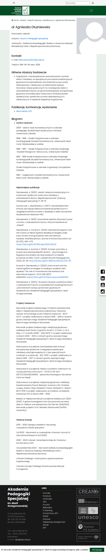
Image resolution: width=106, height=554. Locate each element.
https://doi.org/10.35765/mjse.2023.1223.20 (36, 244)
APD (45, 501)
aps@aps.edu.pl (22, 539)
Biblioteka (47, 507)
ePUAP (46, 525)
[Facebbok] (103, 271)
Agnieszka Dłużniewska (65, 20)
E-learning (47, 510)
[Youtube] (103, 285)
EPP (44, 527)
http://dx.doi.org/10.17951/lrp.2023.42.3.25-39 (50, 260)
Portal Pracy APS (50, 513)
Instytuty (47, 496)
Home (16, 20)
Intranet (46, 519)
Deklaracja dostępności (54, 522)
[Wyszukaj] (78, 3)
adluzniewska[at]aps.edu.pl (31, 59)
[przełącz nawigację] (91, 10)
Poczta (46, 504)
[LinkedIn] (103, 278)
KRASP (45, 516)
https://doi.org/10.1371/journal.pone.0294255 (47, 277)
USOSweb (47, 498)
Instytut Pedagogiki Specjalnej (33, 38)
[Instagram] (103, 291)
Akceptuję (97, 549)
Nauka (23, 20)
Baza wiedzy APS (24, 111)
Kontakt (46, 493)
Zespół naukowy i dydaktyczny (40, 20)
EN (14, 3)
